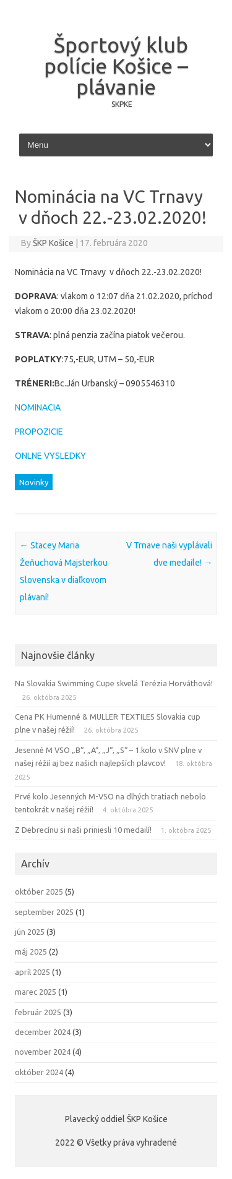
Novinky (33, 482)
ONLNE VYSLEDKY (50, 456)
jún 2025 (30, 931)
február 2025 (38, 1012)
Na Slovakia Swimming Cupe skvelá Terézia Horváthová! (114, 683)
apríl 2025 (32, 972)
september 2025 (44, 912)
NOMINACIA (38, 407)
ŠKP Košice (53, 243)
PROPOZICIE (39, 431)
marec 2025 (35, 991)
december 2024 (43, 1032)
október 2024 (39, 1072)
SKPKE (121, 104)
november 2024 (43, 1051)
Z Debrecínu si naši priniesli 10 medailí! (83, 829)
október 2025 (39, 891)
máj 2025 (31, 951)
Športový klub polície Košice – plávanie (116, 65)
